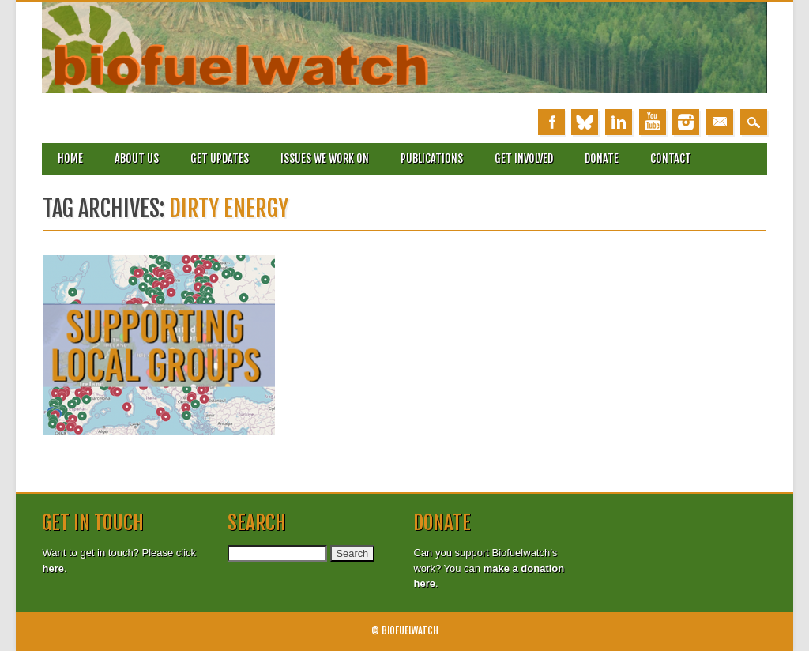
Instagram (685, 122)
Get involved (524, 158)
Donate (602, 158)
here (52, 568)
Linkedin (618, 122)
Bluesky (584, 122)
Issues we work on (324, 158)
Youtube (652, 122)
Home (70, 158)
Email (719, 122)
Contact (670, 158)
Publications (432, 158)
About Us (137, 158)
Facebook (551, 122)
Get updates (219, 158)
